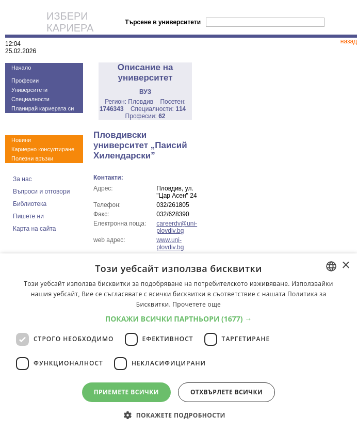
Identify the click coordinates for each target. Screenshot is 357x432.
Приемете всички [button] (126, 392)
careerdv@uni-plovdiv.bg (176, 227)
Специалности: (158, 109)
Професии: (145, 116)
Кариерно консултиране (42, 149)
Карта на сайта (34, 228)
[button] (178, 319)
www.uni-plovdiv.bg (170, 243)
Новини (21, 140)
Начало (21, 68)
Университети (29, 90)
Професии (25, 80)
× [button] (345, 265)
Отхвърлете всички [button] (226, 392)
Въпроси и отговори (41, 191)
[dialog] (178, 342)
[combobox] (331, 266)
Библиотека (29, 203)
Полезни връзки (32, 158)
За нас (22, 179)
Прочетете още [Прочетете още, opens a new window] (196, 304)
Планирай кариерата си (42, 108)
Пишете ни (28, 216)
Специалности (30, 99)
